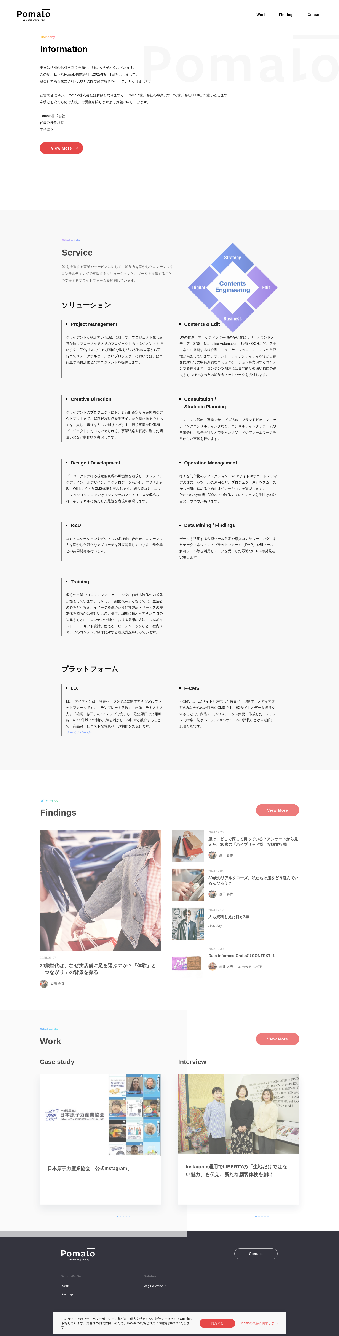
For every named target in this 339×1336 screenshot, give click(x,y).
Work (65, 1286)
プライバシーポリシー (98, 1318)
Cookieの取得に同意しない (259, 1323)
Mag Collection (153, 1286)
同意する (217, 1323)
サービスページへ (80, 732)
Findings (67, 1294)
